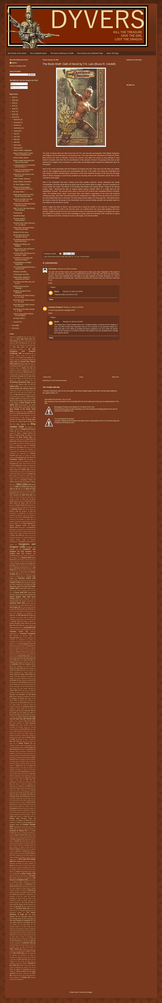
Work (11, 969)
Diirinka (31, 513)
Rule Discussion (29, 861)
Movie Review (26, 763)
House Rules (22, 656)
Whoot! (29, 959)
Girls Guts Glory (29, 611)
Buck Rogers (13, 443)
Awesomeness (29, 390)
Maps (13, 739)
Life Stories (27, 719)
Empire (29, 568)
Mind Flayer (22, 749)
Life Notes (16, 719)
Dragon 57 (17, 523)
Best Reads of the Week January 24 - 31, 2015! (23, 296)
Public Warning (26, 826)
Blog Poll (14, 421)
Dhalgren (24, 511)
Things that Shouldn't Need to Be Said (20, 930)
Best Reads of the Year (19, 411)
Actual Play (13, 362)
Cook (23, 473)
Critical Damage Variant (27, 477)
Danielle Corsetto (14, 499)
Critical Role (13, 479)
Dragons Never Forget (16, 533)
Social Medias (31, 880)
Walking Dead (20, 951)
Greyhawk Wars (14, 637)
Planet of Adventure (23, 810)
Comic (31, 467)
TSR (32, 939)
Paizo (31, 794)
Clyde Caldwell (15, 465)
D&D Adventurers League (16, 491)
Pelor (23, 802)
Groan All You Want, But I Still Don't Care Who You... (22, 200)
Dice (31, 511)
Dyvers (56, 291)
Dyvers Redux (15, 563)
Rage (11, 835)
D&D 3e (12, 489)
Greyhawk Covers (16, 631)
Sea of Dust (26, 869)
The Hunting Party (15, 918)
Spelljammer (29, 884)
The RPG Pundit (26, 926)
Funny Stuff (18, 592)
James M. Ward (14, 670)
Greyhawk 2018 (14, 629)
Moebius (31, 753)
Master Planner (24, 743)
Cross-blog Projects (26, 479)
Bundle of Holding (24, 443)
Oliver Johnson (21, 790)
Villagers (24, 949)
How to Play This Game (16, 658)
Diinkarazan (22, 513)
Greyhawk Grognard (55, 307)
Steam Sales (26, 888)
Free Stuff (24, 586)
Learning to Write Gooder (17, 708)
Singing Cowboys (16, 878)
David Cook (25, 503)
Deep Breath (32, 507)
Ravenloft (33, 837)
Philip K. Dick (29, 806)
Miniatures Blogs (14, 751)
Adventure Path (14, 368)
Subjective (21, 894)
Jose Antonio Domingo (26, 688)
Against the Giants (15, 370)
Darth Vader (19, 501)
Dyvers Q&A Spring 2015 (28, 561)
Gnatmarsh (12, 617)
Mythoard (12, 769)
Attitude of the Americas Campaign (21, 287)
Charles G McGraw (23, 455)
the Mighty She (28, 922)
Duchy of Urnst (29, 535)
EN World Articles (21, 570)
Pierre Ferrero (22, 808)
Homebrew (31, 654)
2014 (14, 325)
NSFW (20, 782)
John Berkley (32, 682)
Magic (18, 735)
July (15, 134)
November (17, 122)
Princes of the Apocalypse (25, 822)
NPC (27, 779)
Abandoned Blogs (19, 216)
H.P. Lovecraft (27, 646)
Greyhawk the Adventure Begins (23, 635)
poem (22, 814)
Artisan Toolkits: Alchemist (21, 179)
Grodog (31, 639)
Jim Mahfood (13, 682)
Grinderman (22, 639)
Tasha (11, 906)
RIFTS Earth (13, 845)
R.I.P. (28, 830)
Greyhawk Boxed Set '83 (26, 629)
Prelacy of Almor (23, 820)
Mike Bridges (29, 747)
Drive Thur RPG (17, 535)
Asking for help (28, 388)
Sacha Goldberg (28, 863)
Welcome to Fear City (23, 957)
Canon (27, 447)
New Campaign (16, 776)
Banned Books (15, 396)
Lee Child (30, 708)
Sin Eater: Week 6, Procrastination (19, 219)
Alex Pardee (18, 372)
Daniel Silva (30, 497)
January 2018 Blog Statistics (18, 676)
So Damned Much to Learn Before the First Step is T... (24, 166)
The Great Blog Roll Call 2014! (64, 419)
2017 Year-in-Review (18, 345)
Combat (12, 467)
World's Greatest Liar (22, 971)
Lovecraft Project (22, 727)
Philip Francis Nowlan (16, 806)
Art (32, 384)
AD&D (15, 364)
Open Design (19, 792)
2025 (14, 100)
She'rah (17, 873)
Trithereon (25, 939)
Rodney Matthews (14, 857)
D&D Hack (21, 493)
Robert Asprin (26, 849)
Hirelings (31, 652)
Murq (25, 765)
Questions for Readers (17, 831)
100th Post (12, 337)
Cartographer (13, 451)
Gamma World (14, 605)
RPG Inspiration (18, 861)
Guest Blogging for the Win (27, 643)
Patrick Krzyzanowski (17, 798)
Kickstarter (22, 694)
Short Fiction (27, 874)
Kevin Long (20, 692)
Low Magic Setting (16, 731)
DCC (12, 507)
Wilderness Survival (15, 963)
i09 (20, 660)
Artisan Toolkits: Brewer (20, 158)
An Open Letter (30, 376)
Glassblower (29, 613)
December (17, 119)
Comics (23, 469)
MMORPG (12, 753)
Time (11, 934)
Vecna (32, 945)
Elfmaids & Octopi (20, 568)
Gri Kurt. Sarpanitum (27, 637)
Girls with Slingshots (16, 613)
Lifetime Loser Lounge (16, 721)
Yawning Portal (16, 975)
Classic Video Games (24, 463)
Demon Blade (29, 509)
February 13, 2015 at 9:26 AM (66, 269)
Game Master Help (18, 597)
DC (34, 505)
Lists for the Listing (29, 721)
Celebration (13, 453)
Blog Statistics (21, 424)
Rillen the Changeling (23, 845)
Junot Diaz (24, 690)
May (15, 139)
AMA (16, 374)
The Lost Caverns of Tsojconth (20, 920)
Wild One (30, 961)
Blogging (24, 429)
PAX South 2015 (14, 800)
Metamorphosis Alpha (17, 747)
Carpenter (30, 449)
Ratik (27, 837)
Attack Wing (13, 390)
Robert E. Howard (21, 851)
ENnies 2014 (32, 570)
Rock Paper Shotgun (28, 855)
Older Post (115, 377)
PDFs (17, 802)
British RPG (29, 439)
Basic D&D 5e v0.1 (17, 398)
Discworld (12, 515)
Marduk (20, 739)
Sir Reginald (27, 878)
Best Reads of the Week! (17, 53)
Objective (30, 784)
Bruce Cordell (60, 256)
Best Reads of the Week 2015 (22, 409)
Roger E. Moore (25, 857)
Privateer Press (14, 824)
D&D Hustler (30, 493)
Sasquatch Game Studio (29, 867)
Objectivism (21, 786)
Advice (24, 368)
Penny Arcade (31, 802)
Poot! (31, 816)
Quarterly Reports (28, 829)
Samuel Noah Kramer (29, 865)
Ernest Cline (15, 572)
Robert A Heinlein (15, 849)
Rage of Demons (20, 835)
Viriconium (12, 951)
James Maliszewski (15, 672)
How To (32, 656)
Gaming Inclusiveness (27, 601)
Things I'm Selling (29, 928)
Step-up (30, 890)
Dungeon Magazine (28, 537)
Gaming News (15, 603)
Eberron (24, 563)
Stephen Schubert (14, 892)
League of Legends (15, 706)
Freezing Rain (17, 213)
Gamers (21, 599)
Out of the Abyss (21, 794)
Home (81, 377)
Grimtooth (12, 639)
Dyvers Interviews (14, 561)
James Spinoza (28, 672)
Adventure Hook (16, 366)
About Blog (112, 53)
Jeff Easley (13, 680)
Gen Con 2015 (26, 609)
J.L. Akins (26, 666)
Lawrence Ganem (28, 704)
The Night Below (25, 924)
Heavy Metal (18, 650)
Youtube (24, 977)
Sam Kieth (18, 865)
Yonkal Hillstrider (14, 977)
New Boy (32, 773)
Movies (18, 765)
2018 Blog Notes (19, 347)
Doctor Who (30, 519)
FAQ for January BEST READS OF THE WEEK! (23, 314)
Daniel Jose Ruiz (20, 497)
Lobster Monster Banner (26, 725)
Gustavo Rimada (16, 646)
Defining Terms (17, 509)
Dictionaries (13, 513)
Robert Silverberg (19, 853)
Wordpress (18, 967)
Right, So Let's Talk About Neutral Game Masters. (24, 209)
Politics (12, 816)
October (16, 125)
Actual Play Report (27, 362)
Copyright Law (31, 473)
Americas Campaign (18, 376)
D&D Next (25, 495)
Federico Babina (14, 580)
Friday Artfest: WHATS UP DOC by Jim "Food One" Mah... (23, 195)
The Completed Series (38, 53)
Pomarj (19, 816)
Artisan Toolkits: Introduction (22, 182)
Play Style (17, 812)
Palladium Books (14, 796)
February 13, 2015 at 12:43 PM (73, 291)
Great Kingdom (29, 625)
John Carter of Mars (26, 684)
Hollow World (22, 654)
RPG (20, 859)
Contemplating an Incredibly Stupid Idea (22, 263)
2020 (14, 103)
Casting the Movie (23, 451)
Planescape (13, 810)
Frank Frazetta (16, 584)
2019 (14, 106)
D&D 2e (30, 484)
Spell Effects (19, 884)
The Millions (13, 924)
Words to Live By (28, 967)
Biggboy (31, 411)
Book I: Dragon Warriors (25, 433)
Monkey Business (14, 755)
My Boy (24, 767)
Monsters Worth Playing (23, 757)
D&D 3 (11, 486)
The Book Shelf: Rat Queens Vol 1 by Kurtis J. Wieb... (24, 254)
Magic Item (25, 735)
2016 (14, 114)
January (16, 322)
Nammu (26, 769)
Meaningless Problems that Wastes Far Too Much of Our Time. (74, 407)
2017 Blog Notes (22, 339)
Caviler (32, 451)
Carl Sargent (20, 449)
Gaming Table (29, 603)
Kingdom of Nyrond (18, 698)
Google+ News (16, 621)
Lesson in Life (14, 710)
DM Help (17, 517)
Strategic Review (26, 892)
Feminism (23, 580)
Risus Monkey (14, 847)
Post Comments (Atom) (59, 380)
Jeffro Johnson (23, 680)
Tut (10, 941)
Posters (12, 818)
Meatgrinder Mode (30, 745)
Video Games (14, 949)
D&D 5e (28, 489)
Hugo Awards (29, 658)
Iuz (34, 664)
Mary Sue (12, 743)
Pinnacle (31, 808)
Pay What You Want (26, 800)
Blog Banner (25, 417)
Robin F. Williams (16, 855)
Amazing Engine (24, 374)
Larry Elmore (23, 702)
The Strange (19, 928)
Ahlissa (25, 370)
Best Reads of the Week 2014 (24, 407)
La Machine (30, 700)
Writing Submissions (24, 973)
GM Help (21, 615)
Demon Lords (14, 511)
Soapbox (20, 880)
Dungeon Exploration (15, 537)
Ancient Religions (16, 378)
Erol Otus (24, 572)
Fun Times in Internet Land (22, 590)
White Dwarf (21, 959)
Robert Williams (30, 853)
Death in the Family (21, 507)
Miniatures (30, 749)
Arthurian (31, 386)
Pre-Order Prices (26, 818)
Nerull (17, 771)
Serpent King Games (22, 871)
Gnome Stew (22, 617)
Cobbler (24, 465)
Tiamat (23, 932)
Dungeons (23, 541)
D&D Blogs (28, 491)
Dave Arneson (29, 501)
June (15, 136)
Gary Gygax (13, 607)
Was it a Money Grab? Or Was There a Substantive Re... (23, 154)
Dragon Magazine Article (18, 525)
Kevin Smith (30, 692)
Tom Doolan (52, 269)
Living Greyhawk (17, 723)
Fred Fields (26, 584)
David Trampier (20, 505)
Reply (50, 283)
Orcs (26, 792)
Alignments (27, 372)
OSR (11, 794)
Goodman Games (30, 619)
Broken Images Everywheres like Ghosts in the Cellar (23, 161)
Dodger (11, 521)
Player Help (25, 812)
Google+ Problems (28, 621)
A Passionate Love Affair (21, 274)
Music (31, 765)
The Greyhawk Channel (25, 916)
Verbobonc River (14, 947)
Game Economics (17, 594)
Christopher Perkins (16, 459)
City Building (25, 461)
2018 (14, 109)
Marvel (31, 741)
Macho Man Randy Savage (25, 733)
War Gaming (17, 953)
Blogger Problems (14, 429)
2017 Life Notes (20, 343)
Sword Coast (21, 898)
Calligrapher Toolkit (21, 445)
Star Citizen (25, 886)
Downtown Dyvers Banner (22, 521)
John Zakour (13, 688)
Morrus (17, 763)
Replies (53, 287)
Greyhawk (28, 627)
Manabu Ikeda (21, 737)
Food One (30, 580)
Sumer (25, 896)
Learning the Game (27, 706)
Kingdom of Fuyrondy (29, 696)
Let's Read (23, 712)
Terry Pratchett (27, 906)
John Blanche (14, 684)
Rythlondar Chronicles (16, 863)
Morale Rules (14, 761)
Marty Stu (24, 741)
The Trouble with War (51, 387)
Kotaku (21, 700)
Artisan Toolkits (14, 388)
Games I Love (29, 599)
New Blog (25, 773)
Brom (20, 441)
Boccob (28, 431)
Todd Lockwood (27, 934)
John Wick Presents (27, 686)
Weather (14, 955)
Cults (13, 484)
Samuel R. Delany (16, 867)
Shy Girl (12, 876)
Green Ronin (13, 627)
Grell (20, 627)
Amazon (33, 374)
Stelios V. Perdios (21, 890)
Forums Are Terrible (29, 582)
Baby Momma (19, 394)
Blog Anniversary (25, 415)
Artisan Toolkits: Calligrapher (22, 150)
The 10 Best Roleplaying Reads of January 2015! (24, 268)
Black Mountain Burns (24, 413)
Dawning (29, 505)
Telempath (18, 906)
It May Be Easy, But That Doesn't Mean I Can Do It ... (23, 249)
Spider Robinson (14, 886)
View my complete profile (18, 66)
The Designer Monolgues (24, 910)
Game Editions (29, 594)
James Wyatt (14, 674)
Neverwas (24, 771)
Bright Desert (20, 439)
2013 (14, 328)
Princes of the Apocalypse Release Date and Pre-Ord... (23, 188)
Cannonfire (20, 447)
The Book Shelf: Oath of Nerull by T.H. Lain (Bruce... (24, 224)
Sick (17, 876)
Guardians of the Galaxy (16, 641)
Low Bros (32, 729)
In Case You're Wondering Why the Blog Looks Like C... (23, 170)
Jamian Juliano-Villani (26, 674)
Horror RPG (13, 656)
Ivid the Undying (16, 666)
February (17, 148)
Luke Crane (26, 731)
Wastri (26, 953)
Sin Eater (32, 876)
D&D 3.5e (29, 487)
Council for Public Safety (26, 475)
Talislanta (30, 904)
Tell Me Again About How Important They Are (21, 236)
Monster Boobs (25, 755)
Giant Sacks (20, 611)
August (16, 131)
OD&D (29, 786)
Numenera (28, 782)
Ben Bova (28, 398)
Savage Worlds (16, 869)
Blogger (89, 992)
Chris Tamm (29, 457)
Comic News (14, 469)
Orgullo (32, 792)
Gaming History (14, 601)
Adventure (32, 364)
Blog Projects (23, 421)
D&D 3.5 (71, 256)
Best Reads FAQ (21, 400)
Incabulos (32, 662)
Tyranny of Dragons (15, 943)
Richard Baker (19, 843)
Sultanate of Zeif (15, 896)
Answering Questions (18, 382)
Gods (31, 617)
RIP (33, 845)
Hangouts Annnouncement (22, 648)
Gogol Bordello (20, 619)
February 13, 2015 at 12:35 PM (73, 307)
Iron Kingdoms (26, 664)
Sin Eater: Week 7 (19, 192)
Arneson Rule (23, 384)
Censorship (23, 453)
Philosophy (13, 808)
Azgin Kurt (12, 392)
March (16, 145)
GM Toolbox (29, 615)
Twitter (31, 941)
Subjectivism (30, 894)
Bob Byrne (20, 431)
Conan (22, 471)
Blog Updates (29, 427)
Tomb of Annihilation (27, 937)
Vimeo (31, 949)
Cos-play (14, 475)
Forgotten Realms (15, 582)
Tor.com (12, 939)
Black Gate (12, 413)
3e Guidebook (26, 353)
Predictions (12, 820)
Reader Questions (16, 839)
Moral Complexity (20, 759)
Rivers (22, 847)
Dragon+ (23, 527)
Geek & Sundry (31, 607)
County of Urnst (14, 477)
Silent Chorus (23, 876)
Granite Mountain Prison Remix (19, 623)
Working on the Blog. (20, 272)
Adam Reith (24, 364)
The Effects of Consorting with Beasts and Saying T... (23, 258)
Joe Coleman (22, 682)
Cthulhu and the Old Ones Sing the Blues (22, 481)
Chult (17, 461)
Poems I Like (30, 814)
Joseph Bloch (14, 690)
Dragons (14, 529)
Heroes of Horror (21, 652)
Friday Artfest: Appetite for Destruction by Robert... (21, 278)
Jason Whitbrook (21, 678)
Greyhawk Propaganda (27, 633)
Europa (20, 574)
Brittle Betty (13, 441)
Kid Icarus (31, 694)
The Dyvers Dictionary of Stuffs (62, 53)
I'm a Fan (13, 660)
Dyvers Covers (30, 559)
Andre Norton (26, 378)
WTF (33, 973)
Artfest (12, 386)
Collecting (31, 465)
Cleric (33, 463)
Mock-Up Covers (22, 753)
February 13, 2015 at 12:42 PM (73, 322)
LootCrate (12, 727)
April (15, 142)
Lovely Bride (23, 729)
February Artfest (24, 578)
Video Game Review (27, 947)
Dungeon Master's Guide (18, 539)
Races (18, 833)
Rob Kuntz (30, 847)
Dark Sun (25, 499)
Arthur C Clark (23, 386)
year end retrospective (28, 975)
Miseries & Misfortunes (27, 751)
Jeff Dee (31, 678)
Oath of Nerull (51, 153)
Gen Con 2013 (15, 609)
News (27, 778)
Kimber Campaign (17, 696)
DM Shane (26, 517)
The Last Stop (28, 918)
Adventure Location (28, 366)
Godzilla (12, 619)
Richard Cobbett (29, 843)
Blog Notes (31, 419)
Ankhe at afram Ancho (25, 380)
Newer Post (47, 377)
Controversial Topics (15, 473)
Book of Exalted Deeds (17, 435)
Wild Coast (21, 961)
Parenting (25, 796)
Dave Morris (13, 503)
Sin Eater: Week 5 (19, 318)
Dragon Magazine (28, 523)
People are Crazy (16, 804)
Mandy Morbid (31, 737)
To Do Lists (18, 934)
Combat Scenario (22, 467)
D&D (66, 256)
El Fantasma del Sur (24, 566)
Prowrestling (16, 826)
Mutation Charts (14, 767)
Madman (12, 735)
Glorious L (13, 615)
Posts (13, 84)
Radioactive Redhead (27, 833)
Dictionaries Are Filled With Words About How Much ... (24, 204)
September (17, 128)
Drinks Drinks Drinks (29, 533)
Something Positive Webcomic (20, 882)
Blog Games (21, 419)
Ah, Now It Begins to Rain (21, 184)
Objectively (12, 786)
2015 (14, 117)
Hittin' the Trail (13, 654)
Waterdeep (32, 953)
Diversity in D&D (22, 515)
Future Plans (31, 592)
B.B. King (20, 392)
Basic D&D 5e (31, 396)
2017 (14, 111)
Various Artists (24, 945)
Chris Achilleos (19, 457)
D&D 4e (20, 489)
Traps (18, 939)
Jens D (31, 680)
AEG (31, 368)
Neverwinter (32, 771)
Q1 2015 (19, 829)
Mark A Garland (29, 739)
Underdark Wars (27, 943)
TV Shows (24, 941)
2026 (14, 97)
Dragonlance (31, 527)
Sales (11, 865)
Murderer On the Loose (20, 232)
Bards (23, 396)
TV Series (17, 941)
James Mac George (27, 670)
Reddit (17, 841)
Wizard (24, 963)
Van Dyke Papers (14, 945)
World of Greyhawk (22, 969)
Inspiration (15, 664)
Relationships (25, 841)
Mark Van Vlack (14, 741)
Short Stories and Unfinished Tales (90, 53)
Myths (19, 769)
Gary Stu (23, 607)
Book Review (52, 256)
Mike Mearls (13, 749)
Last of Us (32, 702)
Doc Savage (20, 519)
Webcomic (23, 955)
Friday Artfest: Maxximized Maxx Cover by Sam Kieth (23, 228)
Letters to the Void (21, 714)
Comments (15, 87)
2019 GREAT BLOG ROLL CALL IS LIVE (57, 399)
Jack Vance (19, 668)
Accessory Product (27, 359)
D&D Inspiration (14, 495)
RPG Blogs (31, 859)
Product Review (29, 824)
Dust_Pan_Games (22, 555)
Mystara (31, 767)
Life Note (32, 717)
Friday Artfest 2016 (25, 588)
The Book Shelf (84, 256)
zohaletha (19, 979)
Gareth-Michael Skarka (27, 605)
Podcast (17, 814)
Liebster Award (21, 717)
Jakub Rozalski (30, 668)
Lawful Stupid (16, 704)
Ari (14, 384)
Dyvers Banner (20, 559)
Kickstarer (12, 694)
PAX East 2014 (29, 798)
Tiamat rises (30, 932)
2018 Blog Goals (31, 345)
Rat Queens (20, 837)
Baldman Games (30, 394)
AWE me (21, 390)
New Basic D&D (16, 773)
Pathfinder (32, 796)
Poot (25, 816)
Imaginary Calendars (22, 662)
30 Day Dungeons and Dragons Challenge (22, 351)
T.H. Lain (76, 256)
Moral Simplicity (31, 759)
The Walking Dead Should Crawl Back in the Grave (23, 240)
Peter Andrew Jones (28, 804)
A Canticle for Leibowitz (24, 357)
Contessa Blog (30, 471)
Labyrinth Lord (13, 702)
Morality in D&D (25, 761)
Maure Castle (19, 745)
